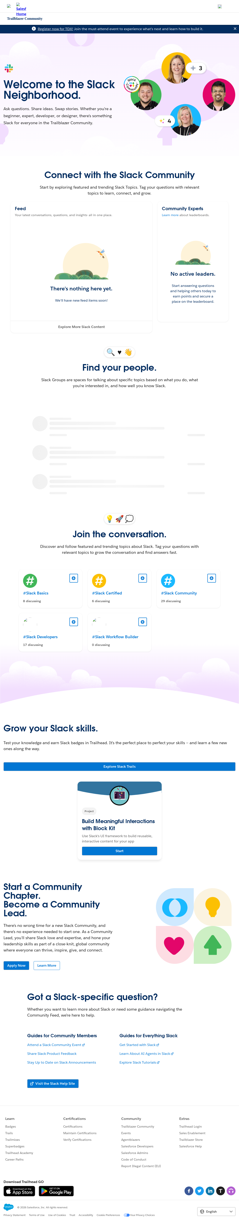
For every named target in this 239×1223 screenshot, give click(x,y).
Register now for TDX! (55, 29)
